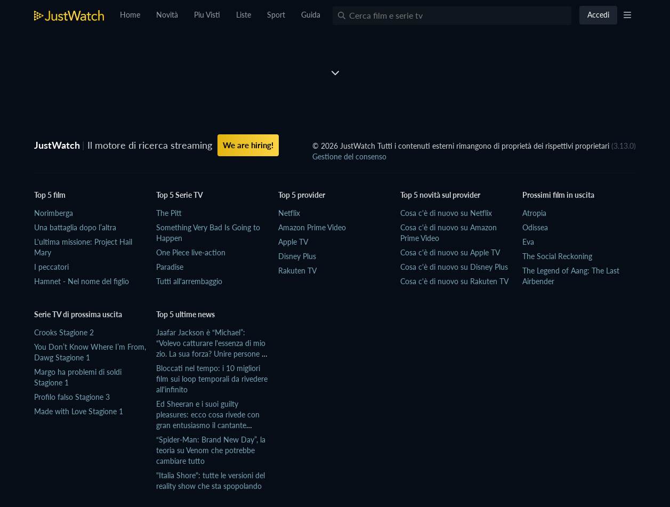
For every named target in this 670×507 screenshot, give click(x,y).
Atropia (534, 213)
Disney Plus (297, 256)
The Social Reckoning (557, 256)
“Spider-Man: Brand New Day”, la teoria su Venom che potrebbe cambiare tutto (210, 450)
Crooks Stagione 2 (64, 332)
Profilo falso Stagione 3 (72, 396)
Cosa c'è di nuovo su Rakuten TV (454, 281)
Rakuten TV (297, 270)
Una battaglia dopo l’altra (75, 227)
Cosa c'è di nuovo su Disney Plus (454, 266)
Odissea (535, 227)
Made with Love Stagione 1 (78, 411)
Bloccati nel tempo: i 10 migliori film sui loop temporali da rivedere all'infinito (212, 379)
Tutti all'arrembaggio (189, 281)
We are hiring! (248, 145)
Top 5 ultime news (185, 314)
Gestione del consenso (349, 156)
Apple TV (293, 241)
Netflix (289, 213)
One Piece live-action (190, 252)
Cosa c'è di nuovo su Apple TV (450, 252)
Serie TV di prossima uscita (78, 314)
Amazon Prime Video (312, 227)
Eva (528, 241)
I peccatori (51, 266)
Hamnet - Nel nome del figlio (81, 281)
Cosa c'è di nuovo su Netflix (446, 213)
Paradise (169, 266)
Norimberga (53, 213)
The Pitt (169, 213)
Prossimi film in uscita (558, 194)
